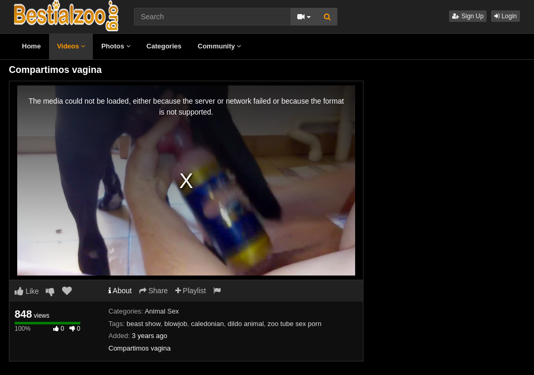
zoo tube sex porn (294, 324)
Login (505, 16)
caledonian (207, 324)
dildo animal (245, 324)
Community (219, 46)
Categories (164, 46)
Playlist (190, 290)
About (120, 290)
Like (27, 291)
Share (153, 290)
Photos (115, 46)
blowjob (175, 324)
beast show (144, 324)
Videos (71, 46)
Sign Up (467, 16)
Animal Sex (161, 311)
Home (31, 46)
